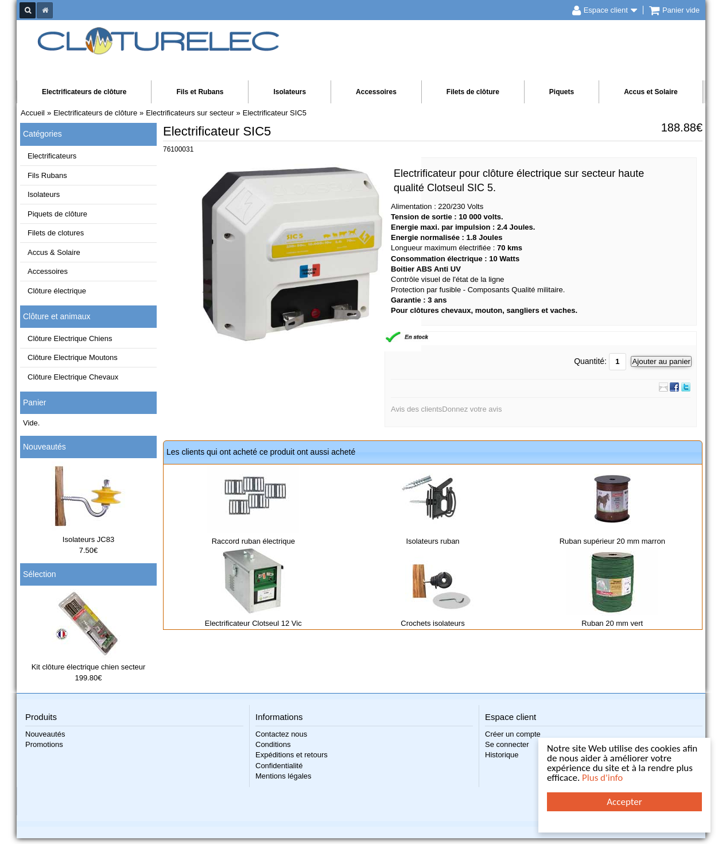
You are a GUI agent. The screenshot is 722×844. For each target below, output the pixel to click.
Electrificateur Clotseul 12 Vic (253, 623)
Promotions (44, 744)
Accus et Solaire (650, 92)
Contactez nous (281, 734)
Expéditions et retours (291, 754)
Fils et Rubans (199, 92)
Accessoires (376, 92)
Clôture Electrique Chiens (70, 338)
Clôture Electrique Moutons (73, 357)
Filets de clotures (56, 233)
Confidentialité (278, 765)
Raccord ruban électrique (253, 541)
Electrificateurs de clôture (84, 92)
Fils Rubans (47, 175)
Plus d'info (602, 778)
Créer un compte (513, 734)
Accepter (624, 802)
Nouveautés (44, 446)
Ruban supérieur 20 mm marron (612, 541)
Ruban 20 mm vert (612, 623)
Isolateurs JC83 (88, 539)
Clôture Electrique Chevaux (73, 377)
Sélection (39, 574)
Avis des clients (416, 409)
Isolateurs (289, 92)
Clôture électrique (57, 291)
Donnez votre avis (472, 409)
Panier (34, 402)
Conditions (272, 744)
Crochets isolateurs (432, 623)
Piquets (561, 92)
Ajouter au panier (661, 361)
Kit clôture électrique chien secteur (89, 667)
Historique (502, 754)
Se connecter (507, 744)
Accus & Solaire (54, 252)
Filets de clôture (473, 92)
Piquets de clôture (57, 214)
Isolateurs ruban (432, 541)
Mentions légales (283, 776)
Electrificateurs (52, 156)
